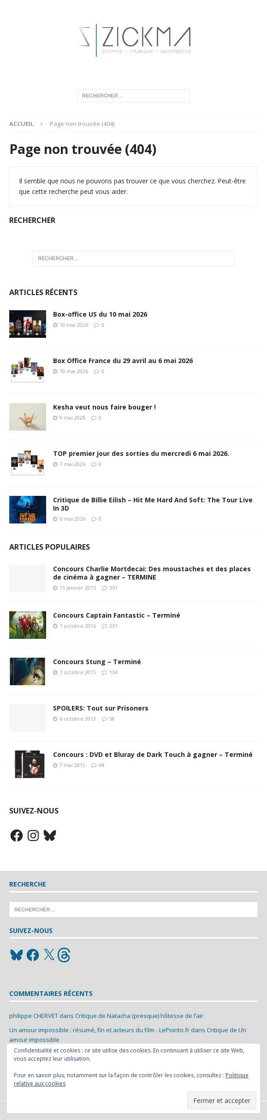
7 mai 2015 (72, 765)
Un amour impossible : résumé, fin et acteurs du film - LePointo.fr (99, 1030)
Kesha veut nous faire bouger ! (104, 407)
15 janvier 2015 (77, 587)
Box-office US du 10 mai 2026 (100, 314)
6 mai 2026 (72, 518)
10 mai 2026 (73, 324)
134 (113, 672)
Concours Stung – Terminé (97, 661)
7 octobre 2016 (77, 625)
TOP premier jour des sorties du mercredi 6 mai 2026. (141, 453)
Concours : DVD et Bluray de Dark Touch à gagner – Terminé (153, 754)
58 (112, 718)
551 (113, 587)
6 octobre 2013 (77, 718)
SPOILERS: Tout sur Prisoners (100, 708)
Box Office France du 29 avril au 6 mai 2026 (123, 360)
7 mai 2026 (72, 464)
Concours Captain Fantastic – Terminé (116, 615)
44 (101, 765)
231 (113, 625)
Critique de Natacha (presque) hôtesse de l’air (139, 1016)
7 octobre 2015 (77, 672)
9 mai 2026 (72, 417)
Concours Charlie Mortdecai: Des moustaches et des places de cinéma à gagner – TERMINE (152, 572)
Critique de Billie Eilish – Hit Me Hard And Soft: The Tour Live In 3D (153, 503)
